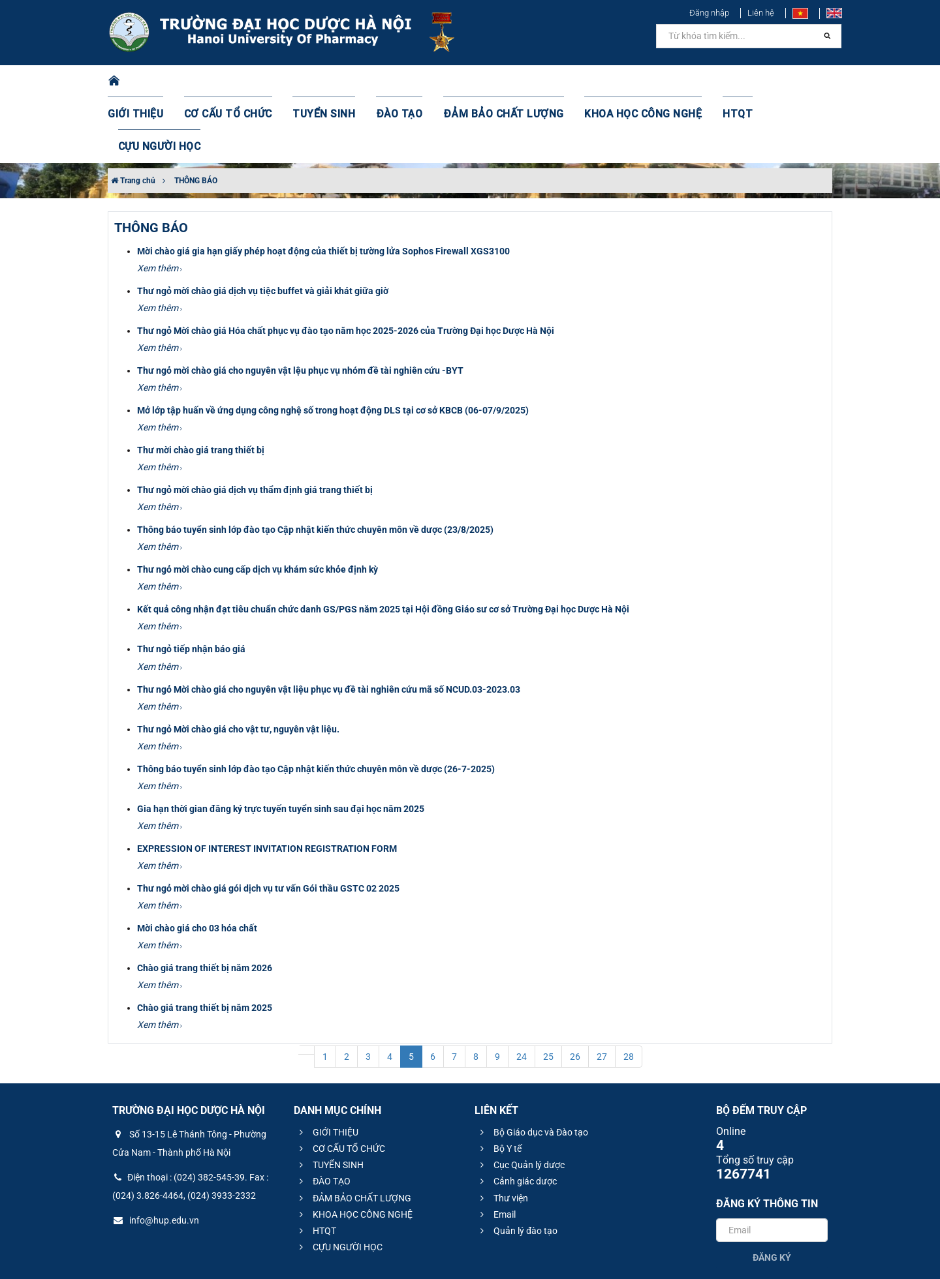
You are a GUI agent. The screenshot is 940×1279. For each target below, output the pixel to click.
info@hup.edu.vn (155, 1155)
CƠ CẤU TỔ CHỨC (238, 81)
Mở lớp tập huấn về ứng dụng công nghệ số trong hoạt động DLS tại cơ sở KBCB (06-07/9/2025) (333, 345)
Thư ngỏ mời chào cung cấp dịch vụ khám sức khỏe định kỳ (257, 504)
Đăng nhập (709, 13)
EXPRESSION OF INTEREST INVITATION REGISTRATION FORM (267, 783)
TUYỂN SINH (326, 81)
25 (548, 991)
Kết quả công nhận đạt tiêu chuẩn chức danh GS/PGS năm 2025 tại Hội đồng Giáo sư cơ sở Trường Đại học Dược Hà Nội (383, 544)
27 (602, 991)
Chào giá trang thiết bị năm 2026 (204, 902)
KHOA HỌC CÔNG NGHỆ (617, 81)
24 (521, 991)
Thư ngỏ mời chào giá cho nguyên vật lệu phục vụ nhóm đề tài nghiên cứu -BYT (300, 305)
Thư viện (502, 1133)
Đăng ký (772, 1192)
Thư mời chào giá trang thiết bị (200, 385)
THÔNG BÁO (195, 115)
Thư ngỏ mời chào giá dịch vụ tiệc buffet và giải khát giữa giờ (262, 225)
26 (575, 991)
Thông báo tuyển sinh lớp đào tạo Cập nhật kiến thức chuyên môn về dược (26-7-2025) (316, 704)
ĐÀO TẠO (396, 81)
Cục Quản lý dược (521, 1099)
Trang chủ (133, 115)
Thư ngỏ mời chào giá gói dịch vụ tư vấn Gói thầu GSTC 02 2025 (268, 823)
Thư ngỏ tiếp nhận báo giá (191, 584)
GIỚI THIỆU (152, 81)
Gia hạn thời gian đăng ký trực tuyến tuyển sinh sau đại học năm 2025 (280, 743)
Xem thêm (159, 203)
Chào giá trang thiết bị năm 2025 (204, 942)
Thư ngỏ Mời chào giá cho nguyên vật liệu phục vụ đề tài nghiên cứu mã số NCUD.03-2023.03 (328, 624)
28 (628, 991)
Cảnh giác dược (517, 1116)
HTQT (704, 81)
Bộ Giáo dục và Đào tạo (532, 1067)
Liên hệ (760, 13)
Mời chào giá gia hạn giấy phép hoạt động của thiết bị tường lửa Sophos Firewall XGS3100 (323, 186)
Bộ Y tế (499, 1083)
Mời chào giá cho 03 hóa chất (197, 863)
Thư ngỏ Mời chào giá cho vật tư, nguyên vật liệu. (238, 664)
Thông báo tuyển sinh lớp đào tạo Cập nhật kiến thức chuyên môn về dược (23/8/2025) (315, 464)
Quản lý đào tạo (517, 1165)
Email (496, 1149)
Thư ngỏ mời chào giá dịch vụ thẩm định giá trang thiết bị (255, 424)
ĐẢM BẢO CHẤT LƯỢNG (490, 81)
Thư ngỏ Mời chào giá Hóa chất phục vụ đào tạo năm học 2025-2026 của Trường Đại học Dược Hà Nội (345, 265)
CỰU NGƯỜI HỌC (776, 81)
